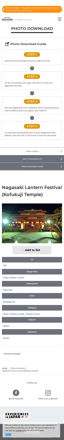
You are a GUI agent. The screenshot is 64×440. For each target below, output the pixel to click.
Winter (6, 326)
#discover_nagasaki (48, 395)
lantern (6, 338)
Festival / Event (33, 314)
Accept (8, 434)
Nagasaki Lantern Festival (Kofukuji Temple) (20, 371)
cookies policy (21, 430)
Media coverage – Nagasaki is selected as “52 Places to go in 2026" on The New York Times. (31, 9)
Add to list (32, 250)
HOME (4, 368)
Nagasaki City (9, 302)
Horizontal (7, 290)
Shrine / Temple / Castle (13, 314)
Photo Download (18, 368)
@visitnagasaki (16, 395)
